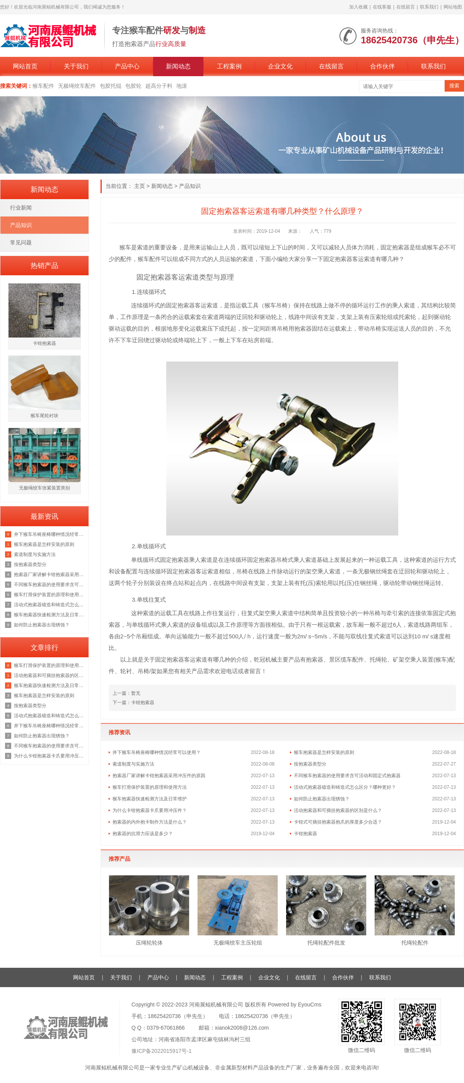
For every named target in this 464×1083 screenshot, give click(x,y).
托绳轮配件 (414, 943)
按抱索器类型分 (310, 764)
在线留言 (405, 7)
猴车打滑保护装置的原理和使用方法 (150, 787)
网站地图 (453, 7)
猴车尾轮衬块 (44, 415)
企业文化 (280, 66)
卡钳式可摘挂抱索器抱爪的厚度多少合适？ (338, 822)
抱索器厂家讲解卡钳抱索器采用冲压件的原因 (159, 775)
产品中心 (127, 66)
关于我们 (76, 66)
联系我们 (429, 7)
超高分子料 (158, 86)
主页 (139, 186)
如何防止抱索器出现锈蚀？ (322, 799)
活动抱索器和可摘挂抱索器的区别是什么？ (338, 810)
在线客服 (382, 7)
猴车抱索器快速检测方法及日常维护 (150, 799)
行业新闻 (21, 208)
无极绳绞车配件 (77, 86)
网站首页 (25, 66)
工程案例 (229, 66)
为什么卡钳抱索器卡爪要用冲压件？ (150, 810)
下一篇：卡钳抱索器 (133, 702)
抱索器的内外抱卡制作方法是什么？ (150, 822)
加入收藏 (358, 7)
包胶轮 (133, 86)
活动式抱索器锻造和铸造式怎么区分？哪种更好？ (345, 787)
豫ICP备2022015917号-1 (161, 1051)
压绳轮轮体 (149, 943)
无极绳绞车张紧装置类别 (44, 488)
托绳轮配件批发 (326, 943)
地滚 (181, 86)
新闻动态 (178, 66)
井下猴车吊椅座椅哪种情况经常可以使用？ (157, 752)
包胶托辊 (110, 86)
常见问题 (21, 242)
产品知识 (190, 186)
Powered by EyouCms (293, 1004)
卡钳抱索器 (305, 833)
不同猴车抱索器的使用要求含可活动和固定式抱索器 (347, 775)
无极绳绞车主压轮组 (237, 943)
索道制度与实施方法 (133, 764)
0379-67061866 (166, 1028)
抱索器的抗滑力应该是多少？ (143, 833)
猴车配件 (43, 86)
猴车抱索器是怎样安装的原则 (324, 752)
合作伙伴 (382, 66)
